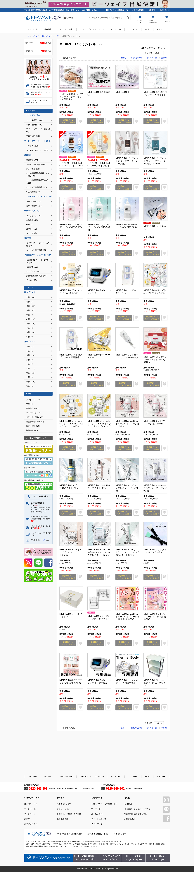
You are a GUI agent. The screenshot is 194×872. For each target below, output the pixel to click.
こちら (43, 540)
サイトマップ (97, 824)
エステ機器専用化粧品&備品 (37, 181)
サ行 (31, 306)
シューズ (32, 233)
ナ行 (30, 315)
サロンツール (116, 29)
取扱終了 (32, 430)
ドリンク (32, 146)
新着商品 (32, 408)
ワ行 (30, 337)
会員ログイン (68, 121)
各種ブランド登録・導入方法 (69, 814)
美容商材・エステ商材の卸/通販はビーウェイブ (42, 18)
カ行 (30, 302)
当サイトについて (98, 819)
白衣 (30, 224)
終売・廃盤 (33, 426)
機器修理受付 (62, 819)
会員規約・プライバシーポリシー (138, 809)
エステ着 (32, 220)
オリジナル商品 (35, 417)
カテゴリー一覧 (30, 804)
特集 (30, 404)
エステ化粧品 (35, 120)
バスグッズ (33, 271)
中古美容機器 (33, 192)
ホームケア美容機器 (37, 187)
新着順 (124, 58)
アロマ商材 (33, 136)
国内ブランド (47, 36)
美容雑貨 (32, 267)
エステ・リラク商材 (65, 29)
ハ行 (31, 319)
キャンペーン (161, 29)
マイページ (96, 809)
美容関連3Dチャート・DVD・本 (37, 261)
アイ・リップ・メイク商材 (38, 130)
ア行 (31, 297)
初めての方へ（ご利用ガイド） (117, 10)
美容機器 (47, 29)
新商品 (27, 819)
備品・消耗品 (34, 206)
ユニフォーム (133, 29)
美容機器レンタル (64, 804)
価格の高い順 (151, 58)
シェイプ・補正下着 (36, 250)
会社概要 (151, 10)
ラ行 (31, 332)
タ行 (31, 310)
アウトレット (33, 400)
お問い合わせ (165, 10)
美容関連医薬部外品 (36, 276)
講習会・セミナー (35, 422)
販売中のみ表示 (69, 58)
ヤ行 (30, 328)
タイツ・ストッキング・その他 (37, 244)
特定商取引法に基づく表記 (135, 814)
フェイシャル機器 (36, 164)
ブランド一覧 (32, 29)
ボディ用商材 (34, 125)
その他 (147, 29)
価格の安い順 (136, 58)
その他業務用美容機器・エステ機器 (37, 174)
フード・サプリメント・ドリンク (92, 29)
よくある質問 (138, 10)
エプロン (32, 229)
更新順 (164, 58)
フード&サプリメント (37, 150)
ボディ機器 (33, 169)
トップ (26, 36)
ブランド (35, 36)
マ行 (57, 36)
